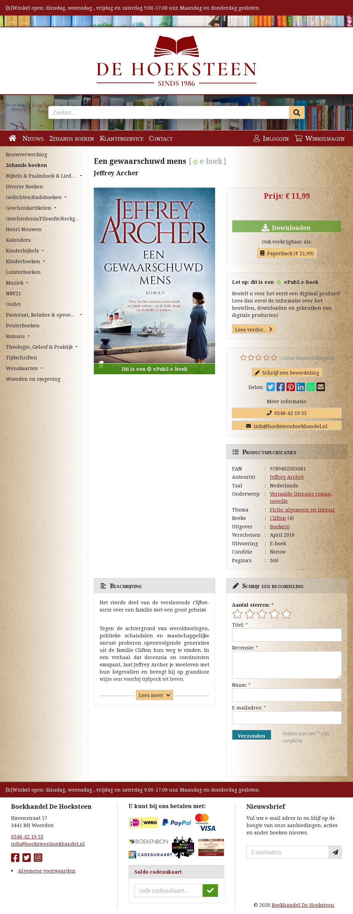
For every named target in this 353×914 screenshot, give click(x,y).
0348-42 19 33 (287, 413)
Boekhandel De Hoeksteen (303, 905)
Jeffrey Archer (287, 477)
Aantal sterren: (251, 605)
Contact (161, 138)
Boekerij (280, 526)
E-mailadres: (247, 707)
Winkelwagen (319, 138)
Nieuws (33, 138)
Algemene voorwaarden (46, 870)
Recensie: (243, 647)
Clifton (278, 518)
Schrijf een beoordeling (287, 372)
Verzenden (251, 736)
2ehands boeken (71, 138)
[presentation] (276, 760)
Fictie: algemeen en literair (302, 509)
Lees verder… (253, 329)
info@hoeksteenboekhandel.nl (286, 426)
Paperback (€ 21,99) (287, 253)
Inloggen (271, 138)
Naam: (239, 685)
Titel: (238, 625)
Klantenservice (121, 138)
